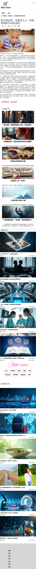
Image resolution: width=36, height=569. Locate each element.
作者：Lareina (2, 540)
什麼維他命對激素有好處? (18, 161)
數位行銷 (8, 374)
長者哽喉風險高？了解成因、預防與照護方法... (18, 220)
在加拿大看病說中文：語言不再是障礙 (8, 410)
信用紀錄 (23, 374)
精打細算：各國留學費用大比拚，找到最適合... (18, 125)
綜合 (9, 13)
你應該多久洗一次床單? (18, 181)
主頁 (3, 13)
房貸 (29, 374)
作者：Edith (2, 360)
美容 (9, 564)
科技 (30, 370)
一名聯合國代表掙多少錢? (18, 200)
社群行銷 (13, 370)
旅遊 (9, 556)
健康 (9, 550)
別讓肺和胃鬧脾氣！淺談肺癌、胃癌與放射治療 (14, 358)
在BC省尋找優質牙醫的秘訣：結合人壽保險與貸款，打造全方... (13, 487)
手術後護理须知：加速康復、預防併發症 (8, 460)
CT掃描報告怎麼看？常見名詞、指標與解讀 (9, 512)
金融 (9, 566)
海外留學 (15, 374)
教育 (9, 553)
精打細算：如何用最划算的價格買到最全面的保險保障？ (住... (13, 435)
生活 (6, 370)
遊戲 (19, 370)
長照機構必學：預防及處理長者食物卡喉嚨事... (18, 141)
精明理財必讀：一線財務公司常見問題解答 (9, 538)
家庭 (25, 370)
